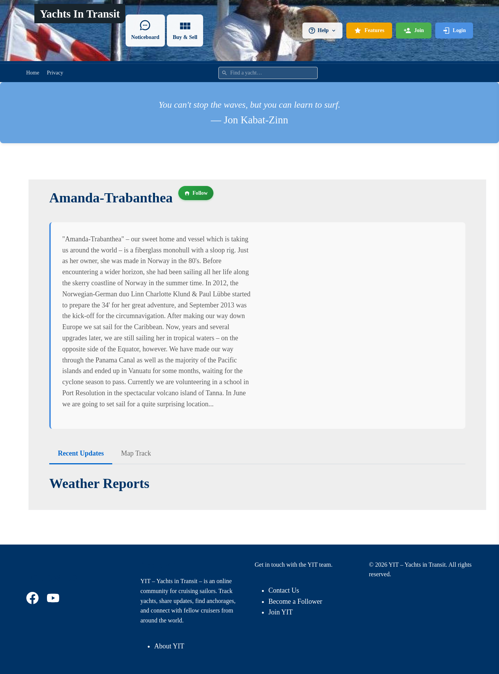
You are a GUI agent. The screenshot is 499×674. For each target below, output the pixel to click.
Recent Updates (81, 453)
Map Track (136, 453)
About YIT (169, 646)
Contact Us (283, 590)
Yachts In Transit (80, 14)
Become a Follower (295, 601)
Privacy (55, 73)
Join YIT (280, 612)
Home (32, 73)
